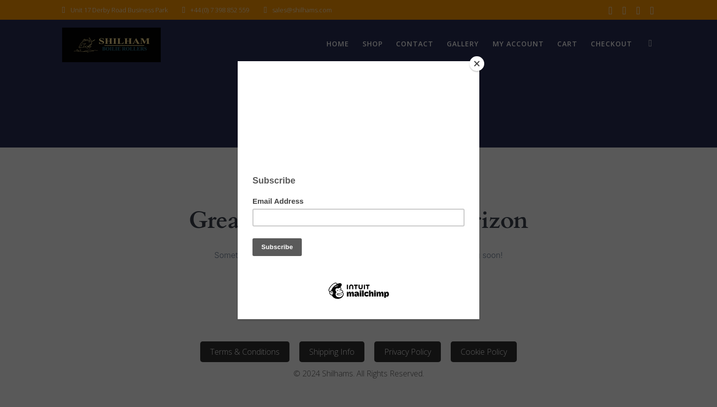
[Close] (476, 63)
